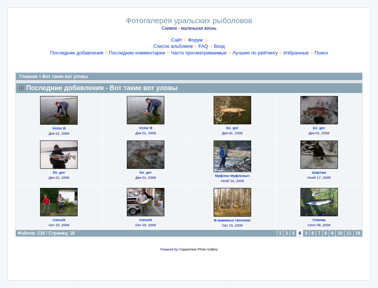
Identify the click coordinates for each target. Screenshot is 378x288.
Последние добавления (76, 53)
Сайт (176, 40)
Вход (219, 46)
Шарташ (319, 172)
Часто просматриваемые (199, 53)
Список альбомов (173, 46)
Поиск (321, 53)
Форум (195, 40)
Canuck (59, 220)
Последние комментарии (137, 53)
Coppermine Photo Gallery (198, 249)
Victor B (59, 128)
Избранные (296, 53)
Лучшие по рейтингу (255, 53)
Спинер (319, 220)
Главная (28, 76)
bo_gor (233, 128)
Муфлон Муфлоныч (232, 176)
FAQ (203, 46)
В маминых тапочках (232, 220)
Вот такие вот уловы (65, 76)
